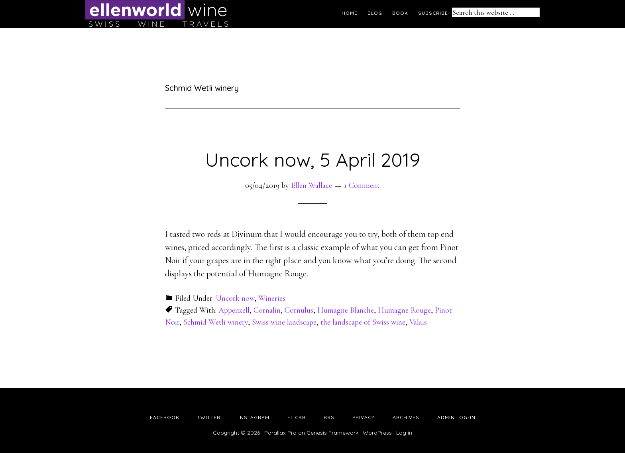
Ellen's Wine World (157, 14)
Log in (404, 432)
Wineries (271, 298)
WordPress (377, 432)
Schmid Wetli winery (215, 322)
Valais (418, 322)
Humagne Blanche (345, 310)
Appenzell (234, 310)
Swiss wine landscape (284, 322)
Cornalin (267, 310)
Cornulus (299, 310)
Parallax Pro (280, 432)
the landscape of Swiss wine (362, 322)
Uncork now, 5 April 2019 (312, 159)
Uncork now (235, 298)
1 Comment (362, 185)
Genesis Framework (332, 432)
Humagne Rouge (404, 310)
